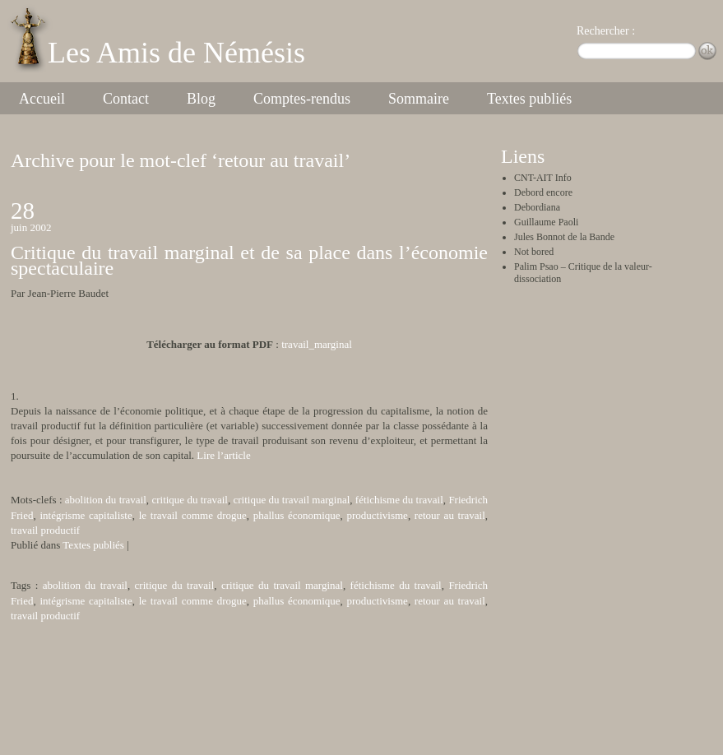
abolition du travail (105, 499)
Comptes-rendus (301, 98)
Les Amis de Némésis (176, 52)
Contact (126, 98)
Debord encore (543, 192)
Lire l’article (223, 455)
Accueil (42, 98)
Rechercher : (606, 31)
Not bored (534, 251)
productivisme (377, 515)
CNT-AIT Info (543, 177)
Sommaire (418, 98)
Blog (201, 98)
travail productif (45, 530)
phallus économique (297, 515)
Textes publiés (529, 98)
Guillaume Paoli (546, 222)
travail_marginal (316, 344)
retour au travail (450, 515)
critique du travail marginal (292, 499)
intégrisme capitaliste (85, 515)
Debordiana (537, 207)
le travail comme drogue (193, 515)
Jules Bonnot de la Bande (564, 237)
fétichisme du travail (399, 499)
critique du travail (189, 499)
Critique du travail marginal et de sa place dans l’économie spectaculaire (249, 260)
